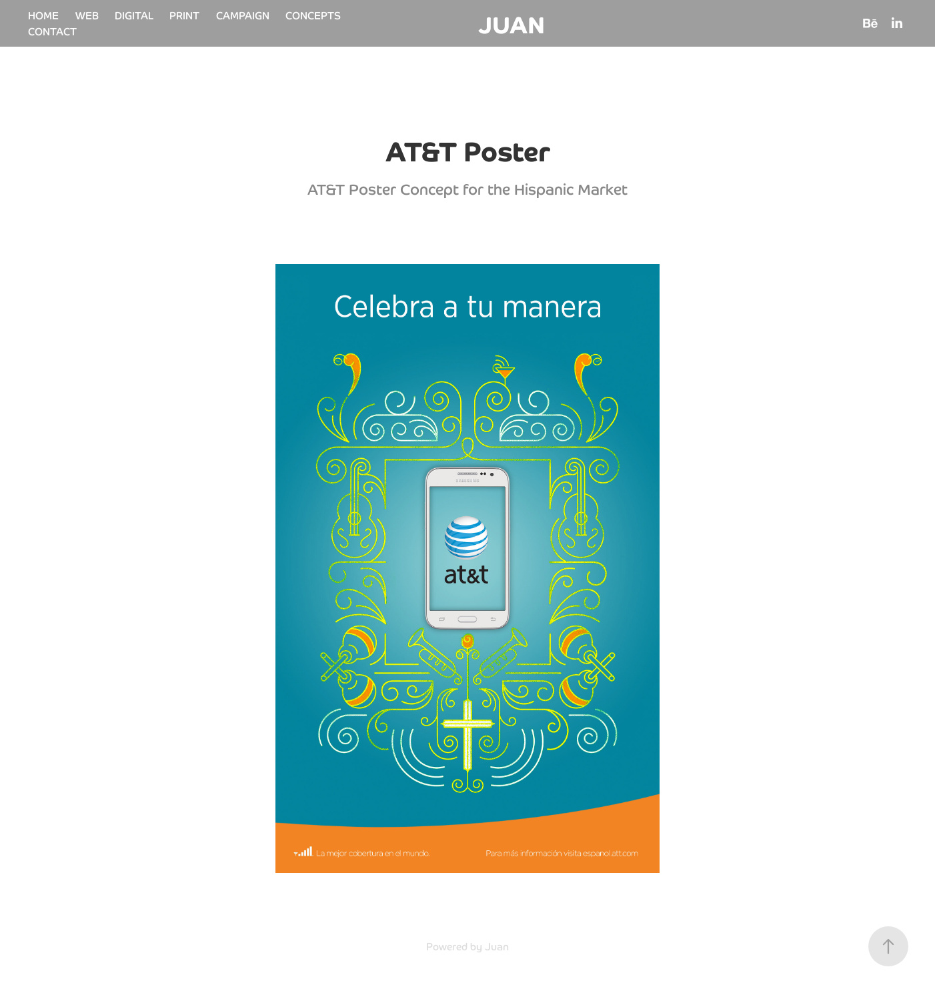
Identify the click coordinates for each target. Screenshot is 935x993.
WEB (87, 15)
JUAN (511, 23)
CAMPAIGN (242, 15)
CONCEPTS (313, 15)
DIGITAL (134, 15)
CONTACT (52, 31)
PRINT (184, 15)
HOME (43, 15)
